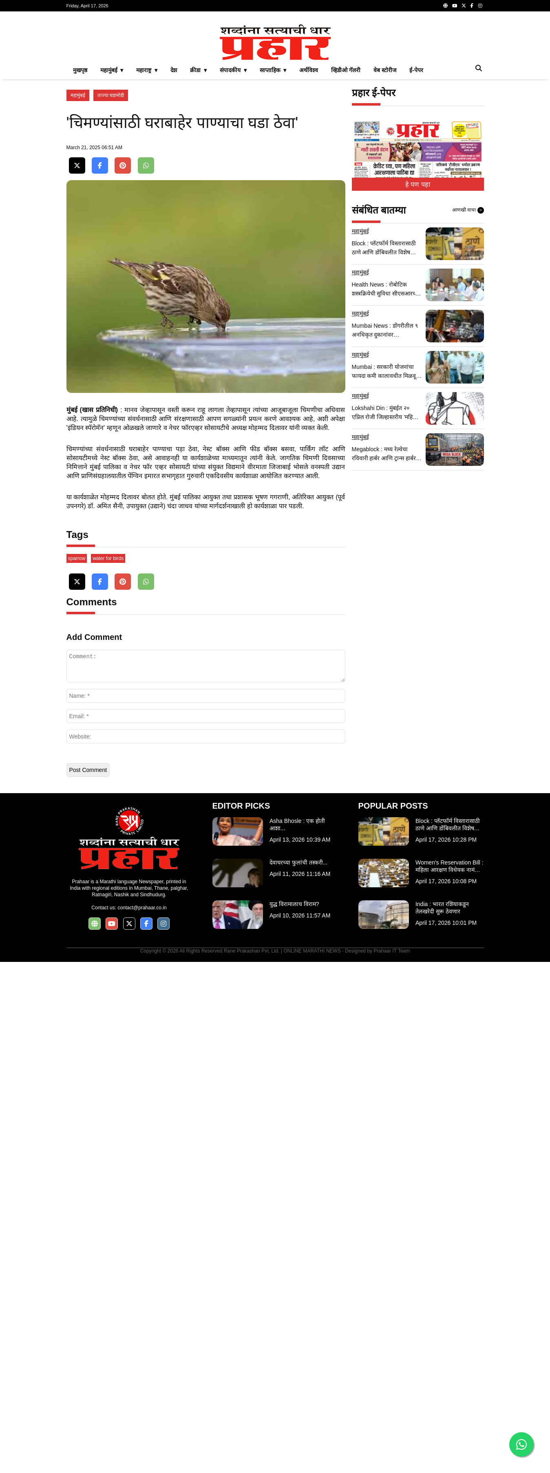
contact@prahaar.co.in (141, 1419)
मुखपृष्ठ (80, 184)
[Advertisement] (275, 75)
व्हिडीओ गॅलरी (345, 184)
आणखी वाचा (468, 324)
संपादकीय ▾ (233, 184)
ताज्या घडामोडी (110, 209)
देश (173, 184)
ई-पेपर (416, 184)
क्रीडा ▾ (198, 184)
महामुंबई (78, 209)
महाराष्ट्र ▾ (146, 184)
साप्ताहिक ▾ (273, 184)
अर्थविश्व (308, 184)
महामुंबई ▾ (112, 184)
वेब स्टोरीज (384, 184)
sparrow (77, 1069)
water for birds (108, 1069)
